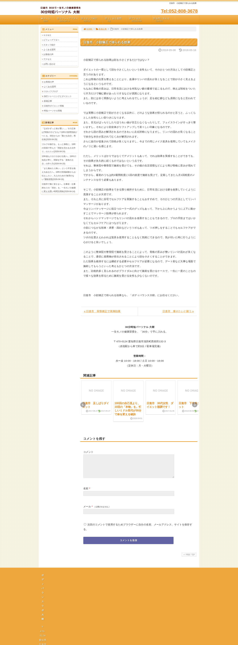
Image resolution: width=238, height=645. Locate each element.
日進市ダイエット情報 (54, 106)
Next (194, 404)
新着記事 (101, 29)
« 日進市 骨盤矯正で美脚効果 (102, 311)
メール (87, 510)
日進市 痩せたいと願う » (178, 311)
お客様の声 (48, 54)
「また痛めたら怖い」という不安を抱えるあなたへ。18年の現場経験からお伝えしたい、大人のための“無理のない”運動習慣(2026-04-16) (59, 173)
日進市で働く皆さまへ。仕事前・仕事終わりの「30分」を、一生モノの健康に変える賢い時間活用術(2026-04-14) (59, 188)
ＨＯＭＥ (47, 35)
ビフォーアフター (68, 19)
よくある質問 (116, 19)
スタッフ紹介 (92, 19)
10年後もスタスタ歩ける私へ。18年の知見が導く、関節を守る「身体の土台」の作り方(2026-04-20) (59, 160)
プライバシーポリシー (120, 610)
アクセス (140, 19)
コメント (88, 451)
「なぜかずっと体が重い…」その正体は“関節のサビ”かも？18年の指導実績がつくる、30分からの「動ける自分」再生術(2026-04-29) (59, 134)
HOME (88, 29)
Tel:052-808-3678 (179, 11)
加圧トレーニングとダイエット (58, 96)
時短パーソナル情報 (53, 111)
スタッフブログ (51, 91)
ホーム (48, 19)
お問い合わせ (164, 19)
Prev (83, 404)
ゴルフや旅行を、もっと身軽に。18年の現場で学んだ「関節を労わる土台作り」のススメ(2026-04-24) (59, 148)
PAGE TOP (189, 558)
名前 (85, 492)
